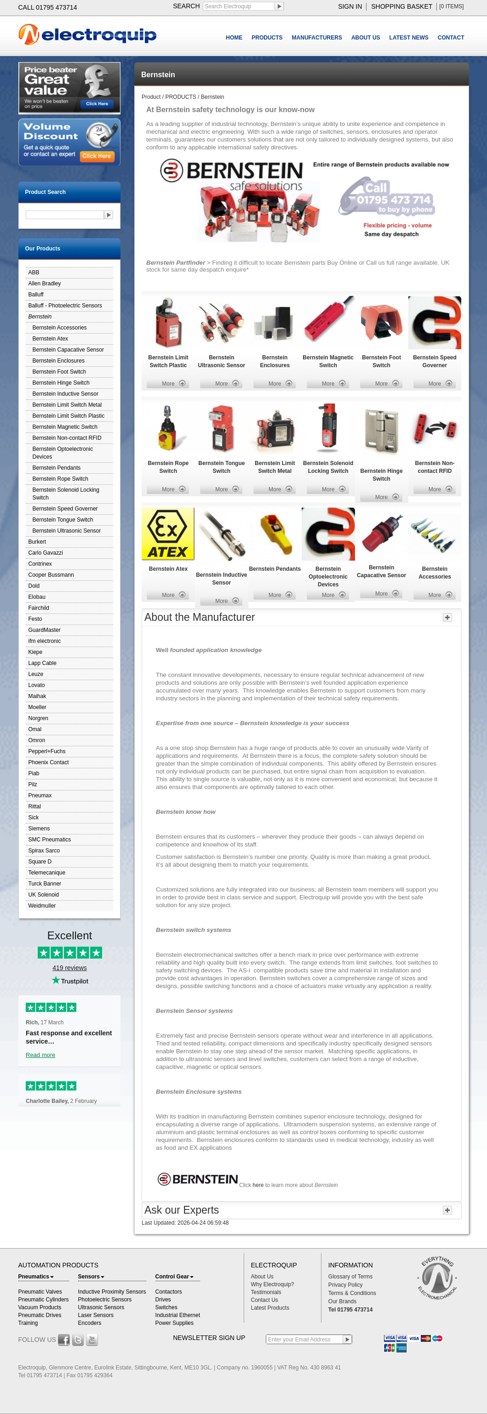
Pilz (33, 784)
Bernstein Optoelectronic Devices (63, 453)
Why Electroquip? (272, 1284)
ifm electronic (45, 641)
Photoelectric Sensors (105, 1299)
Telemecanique (47, 872)
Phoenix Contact (49, 762)
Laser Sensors (96, 1315)
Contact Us (264, 1300)
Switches (166, 1307)
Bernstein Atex (50, 338)
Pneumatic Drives (40, 1315)
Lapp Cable (43, 663)
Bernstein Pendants (57, 468)
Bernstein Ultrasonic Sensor (67, 531)
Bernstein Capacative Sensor (68, 349)
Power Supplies (174, 1323)
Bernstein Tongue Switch (63, 520)
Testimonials (266, 1292)
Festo (35, 619)
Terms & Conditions (352, 1293)
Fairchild (39, 608)
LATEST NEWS (409, 37)
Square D (40, 861)
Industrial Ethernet (177, 1315)
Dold (34, 586)
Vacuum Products (40, 1307)
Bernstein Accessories (60, 327)
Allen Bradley (45, 283)
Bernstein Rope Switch (60, 479)
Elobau (37, 597)
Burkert (37, 542)
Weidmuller (42, 906)
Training (28, 1323)
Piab (34, 773)
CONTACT (451, 37)
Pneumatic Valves (40, 1292)
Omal (35, 729)
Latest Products (270, 1308)
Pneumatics (36, 1276)
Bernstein (40, 316)
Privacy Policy (345, 1285)
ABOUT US (365, 37)
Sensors (91, 1276)
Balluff (36, 294)
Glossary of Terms (350, 1276)
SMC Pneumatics (50, 839)
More (168, 383)
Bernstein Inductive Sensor (65, 394)
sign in (350, 6)
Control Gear (174, 1276)
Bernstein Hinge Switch (61, 383)
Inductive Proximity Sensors (112, 1292)
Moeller (37, 707)
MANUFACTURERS (317, 37)
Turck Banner (45, 883)
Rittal (35, 806)
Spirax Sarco (44, 850)
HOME (234, 37)
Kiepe (36, 652)
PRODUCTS (267, 37)
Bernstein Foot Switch (59, 372)
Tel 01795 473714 (350, 1309)
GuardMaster (45, 630)
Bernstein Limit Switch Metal (67, 405)
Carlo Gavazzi (46, 553)
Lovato (37, 685)
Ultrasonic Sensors (101, 1307)
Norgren (38, 718)
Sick (34, 817)
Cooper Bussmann (51, 575)
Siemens (39, 828)
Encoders (90, 1323)
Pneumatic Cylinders (43, 1299)
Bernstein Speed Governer (65, 508)
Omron (37, 740)
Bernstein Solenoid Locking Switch (66, 494)
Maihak (37, 696)
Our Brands (342, 1301)
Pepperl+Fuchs (47, 751)
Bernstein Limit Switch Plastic (69, 416)
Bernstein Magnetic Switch (65, 427)
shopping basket (401, 6)
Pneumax (40, 795)
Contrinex (40, 564)
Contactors (168, 1292)
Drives (163, 1299)
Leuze (36, 674)
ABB (34, 272)
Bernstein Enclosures (59, 361)
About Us (262, 1276)
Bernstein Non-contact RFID (67, 438)
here (258, 1185)
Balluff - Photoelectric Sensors (66, 305)
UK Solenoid (44, 895)
